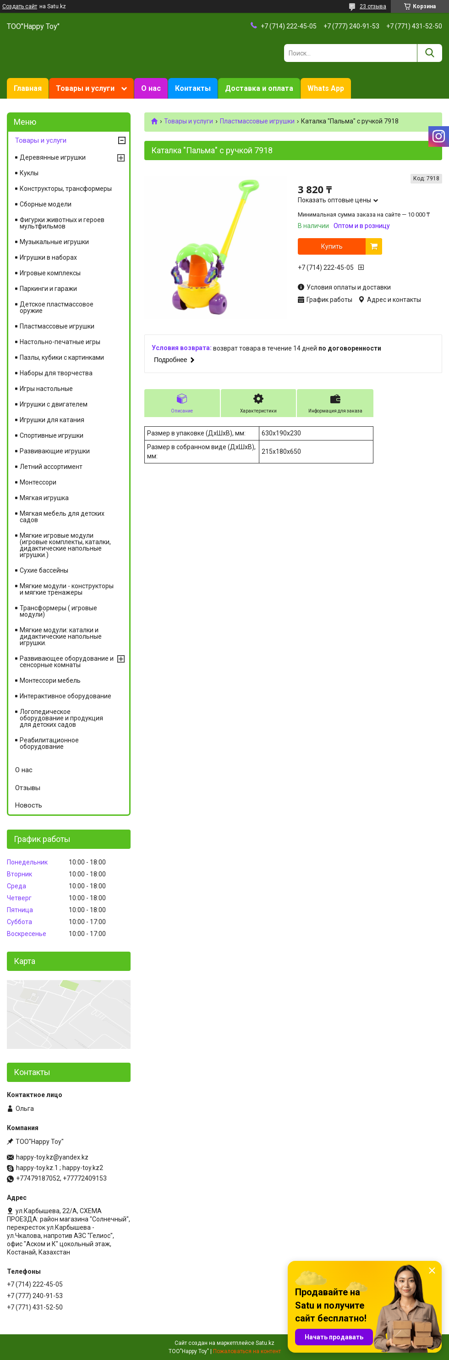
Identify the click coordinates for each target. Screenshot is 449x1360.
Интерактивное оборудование (65, 696)
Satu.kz (265, 1343)
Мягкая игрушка (44, 498)
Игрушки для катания (52, 420)
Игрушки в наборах (48, 257)
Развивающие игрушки (55, 451)
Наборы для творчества (56, 373)
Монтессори (38, 482)
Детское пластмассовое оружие (56, 307)
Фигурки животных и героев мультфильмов (62, 223)
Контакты (193, 88)
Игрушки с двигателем (54, 404)
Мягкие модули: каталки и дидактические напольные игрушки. (61, 636)
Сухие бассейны (44, 570)
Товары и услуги (85, 88)
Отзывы (27, 788)
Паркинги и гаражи (48, 288)
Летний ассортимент (51, 466)
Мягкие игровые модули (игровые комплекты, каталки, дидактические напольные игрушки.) (65, 545)
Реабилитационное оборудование (49, 743)
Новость (28, 805)
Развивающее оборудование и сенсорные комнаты (67, 662)
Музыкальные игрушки (54, 241)
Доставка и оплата (259, 88)
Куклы (29, 173)
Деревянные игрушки (53, 157)
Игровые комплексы (50, 273)
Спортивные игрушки (51, 435)
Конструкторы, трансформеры (66, 188)
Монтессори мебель (50, 680)
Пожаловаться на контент (247, 1351)
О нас (151, 88)
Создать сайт (19, 6)
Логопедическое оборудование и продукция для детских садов (61, 718)
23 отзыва (373, 6)
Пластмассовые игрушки (257, 121)
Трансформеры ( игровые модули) (58, 611)
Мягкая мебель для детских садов (62, 517)
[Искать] (429, 53)
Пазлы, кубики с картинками (62, 357)
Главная (28, 88)
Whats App (325, 88)
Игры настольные (46, 388)
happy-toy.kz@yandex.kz (52, 1157)
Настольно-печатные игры (60, 342)
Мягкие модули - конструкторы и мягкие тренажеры (67, 589)
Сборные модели (45, 204)
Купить (332, 246)
